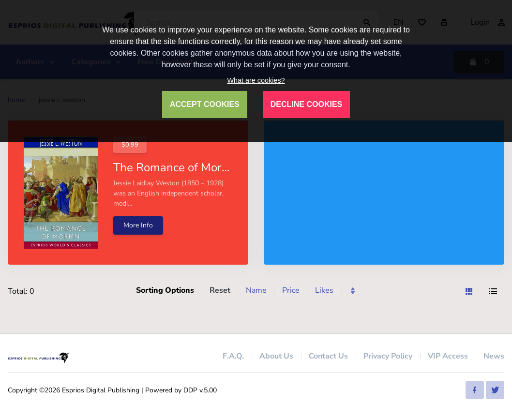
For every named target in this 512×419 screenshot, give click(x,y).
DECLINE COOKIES (306, 104)
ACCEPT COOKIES (205, 104)
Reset (220, 290)
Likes (324, 290)
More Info (138, 225)
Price (291, 290)
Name (256, 290)
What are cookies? (256, 80)
